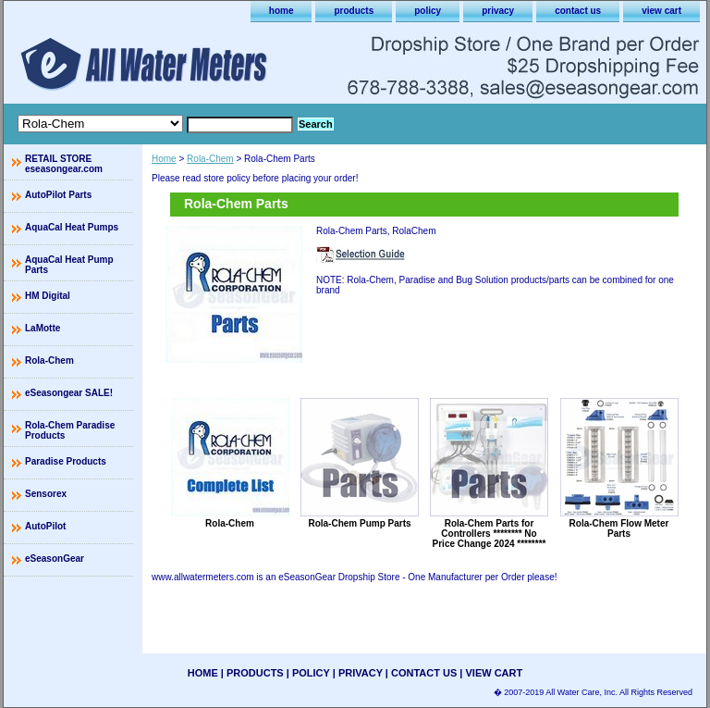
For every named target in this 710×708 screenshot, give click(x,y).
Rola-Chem (210, 159)
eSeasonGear (54, 558)
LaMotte (42, 328)
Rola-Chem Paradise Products (70, 430)
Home (164, 159)
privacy (498, 11)
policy (427, 11)
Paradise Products (65, 461)
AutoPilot (45, 526)
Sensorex (46, 494)
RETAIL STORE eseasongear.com (64, 164)
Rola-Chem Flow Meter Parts (619, 528)
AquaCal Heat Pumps (71, 227)
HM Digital (47, 296)
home (281, 11)
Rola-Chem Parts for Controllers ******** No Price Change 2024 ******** (489, 533)
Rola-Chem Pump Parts (359, 523)
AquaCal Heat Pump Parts (69, 265)
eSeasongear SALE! (69, 393)
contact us (578, 11)
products (353, 11)
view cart (661, 11)
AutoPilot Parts (58, 195)
